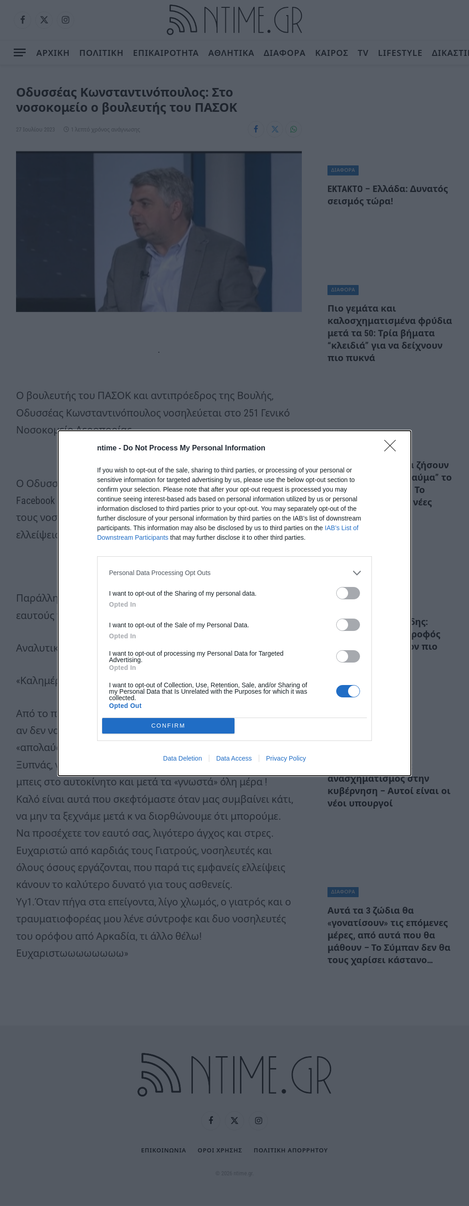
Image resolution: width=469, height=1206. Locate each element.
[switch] (348, 593)
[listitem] (234, 573)
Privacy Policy (286, 758)
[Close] (393, 448)
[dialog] (234, 603)
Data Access (234, 758)
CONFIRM (168, 725)
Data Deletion (182, 758)
